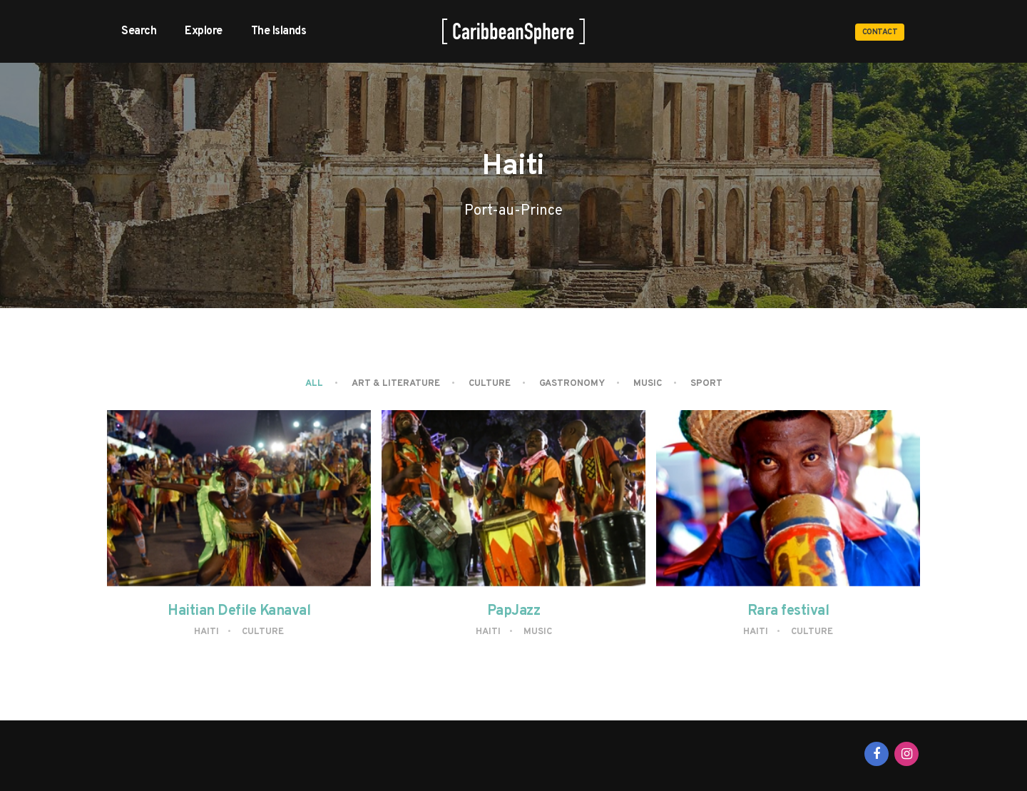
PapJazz (514, 611)
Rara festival (788, 611)
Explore (204, 31)
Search (138, 31)
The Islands (279, 31)
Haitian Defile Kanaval (239, 611)
